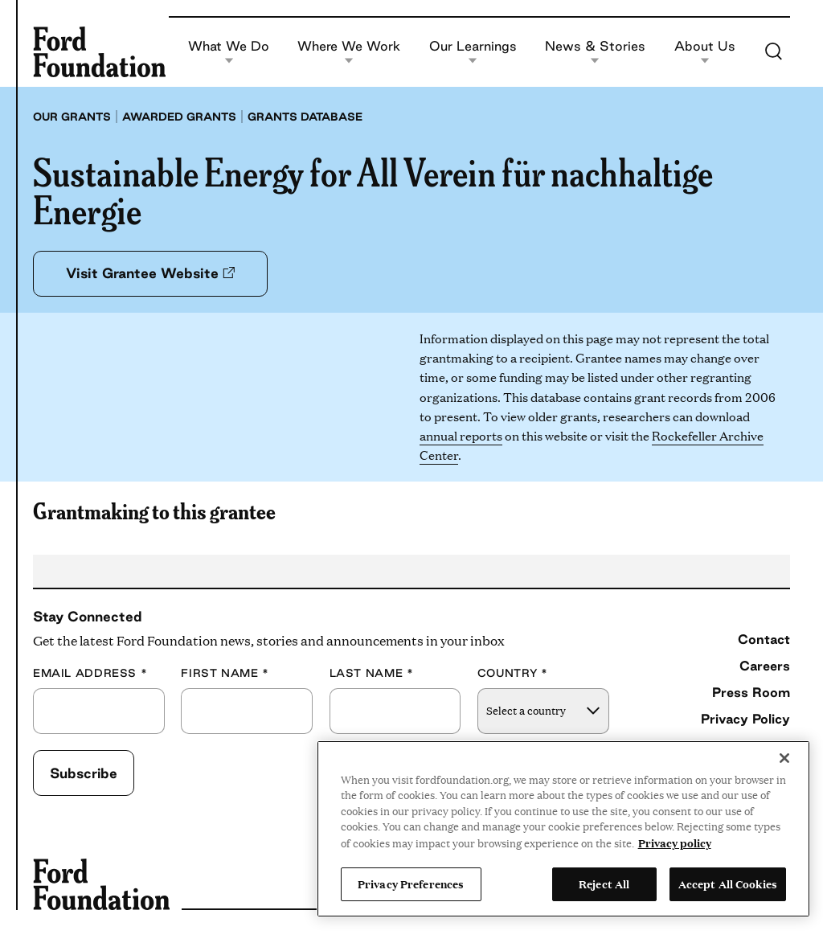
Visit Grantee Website (150, 273)
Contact (764, 639)
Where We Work (348, 52)
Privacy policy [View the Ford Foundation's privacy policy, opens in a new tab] (674, 842)
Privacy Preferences (411, 883)
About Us (704, 52)
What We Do (228, 52)
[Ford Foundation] (99, 51)
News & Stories (595, 52)
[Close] (784, 758)
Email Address (90, 673)
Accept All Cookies (727, 883)
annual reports (461, 435)
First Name (225, 673)
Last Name (372, 673)
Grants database (305, 116)
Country (512, 673)
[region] (563, 828)
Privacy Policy (745, 718)
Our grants (72, 116)
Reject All (604, 883)
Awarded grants (179, 116)
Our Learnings (473, 52)
